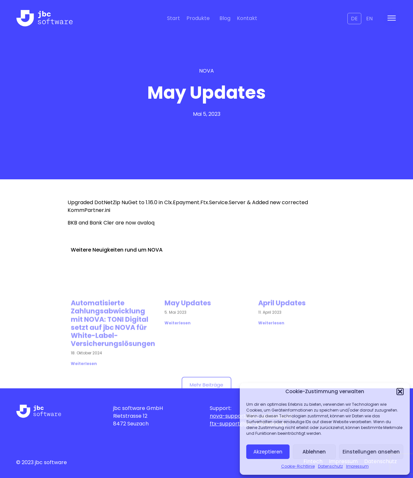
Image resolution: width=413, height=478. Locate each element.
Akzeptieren (267, 451)
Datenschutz (330, 466)
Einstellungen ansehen (371, 451)
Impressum (357, 466)
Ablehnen (314, 451)
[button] (400, 391)
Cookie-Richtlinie (298, 466)
